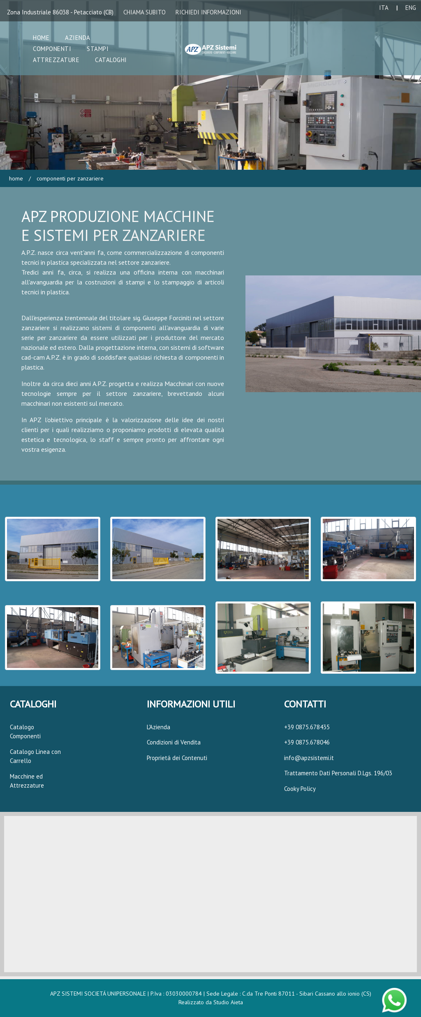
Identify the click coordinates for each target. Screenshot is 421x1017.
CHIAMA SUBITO (144, 12)
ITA (384, 8)
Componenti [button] (52, 49)
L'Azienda (158, 727)
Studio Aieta (228, 1002)
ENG (410, 8)
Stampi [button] (98, 49)
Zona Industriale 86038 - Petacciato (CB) (60, 12)
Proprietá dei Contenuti (177, 758)
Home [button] (41, 38)
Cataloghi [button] (111, 60)
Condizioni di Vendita (174, 742)
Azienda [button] (77, 38)
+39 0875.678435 (307, 727)
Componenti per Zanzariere (69, 178)
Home (16, 178)
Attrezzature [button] (56, 60)
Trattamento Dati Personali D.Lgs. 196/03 (338, 773)
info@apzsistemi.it (309, 758)
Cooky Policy (300, 789)
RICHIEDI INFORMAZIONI (208, 12)
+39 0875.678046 (307, 742)
